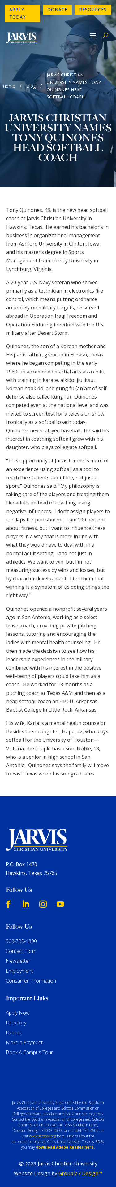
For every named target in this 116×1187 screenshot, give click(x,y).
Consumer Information (31, 980)
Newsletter (18, 961)
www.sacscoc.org (42, 1136)
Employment (19, 970)
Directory (16, 1022)
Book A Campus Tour (29, 1052)
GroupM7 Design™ (80, 1173)
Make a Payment (24, 1042)
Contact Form (21, 951)
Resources (93, 9)
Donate (57, 9)
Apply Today (17, 13)
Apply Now (18, 1012)
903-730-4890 (21, 941)
